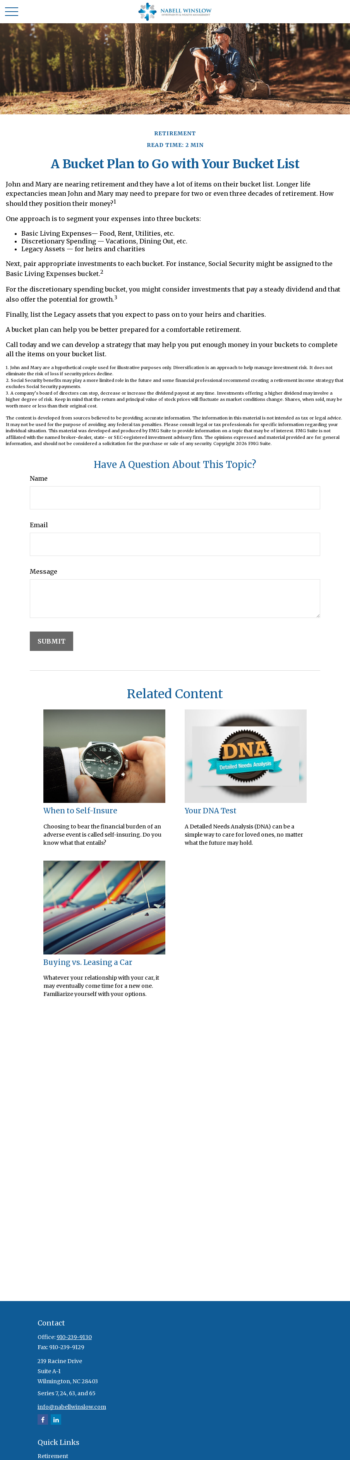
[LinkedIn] (56, 1419)
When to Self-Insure (80, 810)
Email (39, 525)
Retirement (53, 1456)
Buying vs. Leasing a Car (87, 962)
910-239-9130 (74, 1337)
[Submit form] (51, 641)
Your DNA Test (211, 810)
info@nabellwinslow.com (72, 1406)
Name (39, 478)
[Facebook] (43, 1419)
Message (43, 571)
